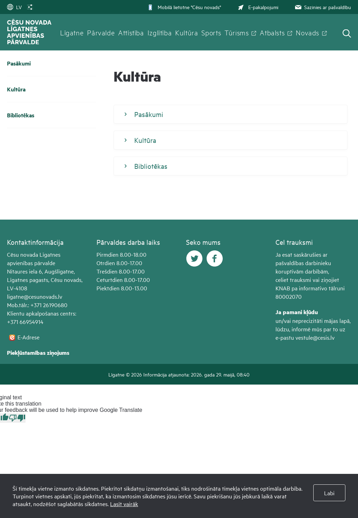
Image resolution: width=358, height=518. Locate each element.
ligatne (15, 296)
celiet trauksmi (293, 279)
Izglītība (160, 32)
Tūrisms (236, 32)
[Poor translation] (17, 418)
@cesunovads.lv (43, 296)
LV (14, 7)
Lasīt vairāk (124, 503)
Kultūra (186, 32)
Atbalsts (272, 32)
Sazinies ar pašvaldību (322, 7)
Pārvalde (101, 32)
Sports (211, 32)
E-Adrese (28, 337)
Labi (329, 493)
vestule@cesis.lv (315, 337)
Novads (307, 32)
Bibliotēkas (20, 115)
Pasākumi (19, 63)
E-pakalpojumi (257, 7)
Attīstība (131, 32)
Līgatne (72, 32)
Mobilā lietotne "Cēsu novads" (184, 7)
